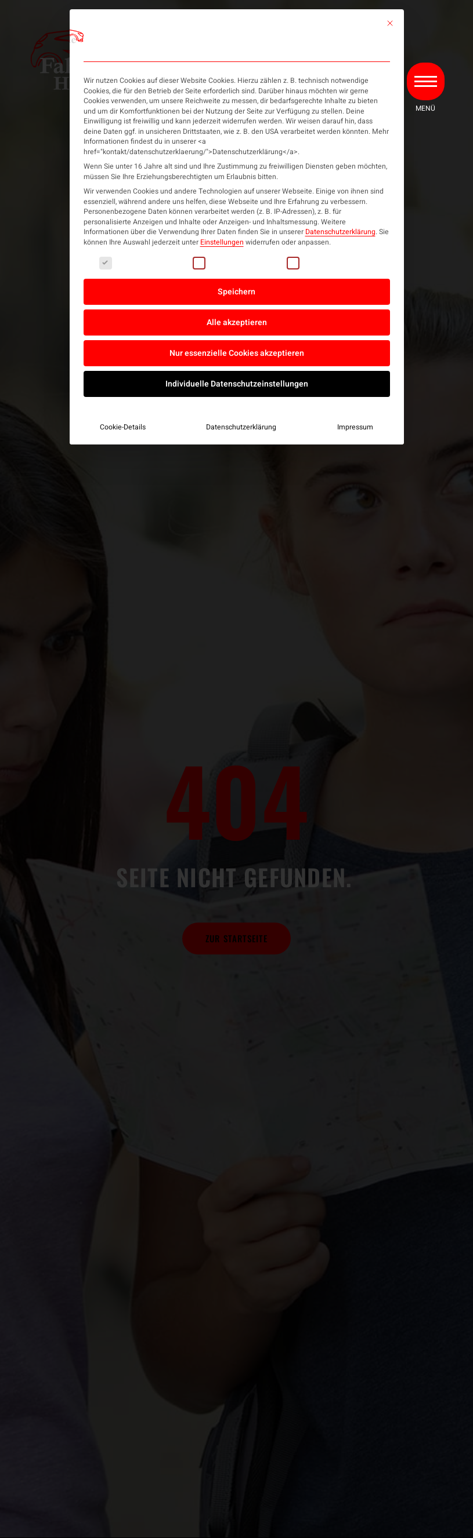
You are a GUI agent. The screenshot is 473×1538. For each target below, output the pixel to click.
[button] (425, 82)
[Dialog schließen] (390, 23)
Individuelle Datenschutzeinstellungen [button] (236, 384)
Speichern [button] (236, 292)
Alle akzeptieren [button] (237, 322)
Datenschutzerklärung (340, 232)
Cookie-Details (123, 427)
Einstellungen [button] (222, 242)
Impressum (355, 427)
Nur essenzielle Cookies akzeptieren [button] (236, 353)
